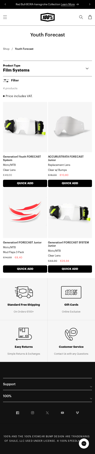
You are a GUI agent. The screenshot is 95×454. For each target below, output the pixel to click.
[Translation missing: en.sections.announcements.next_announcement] (90, 4)
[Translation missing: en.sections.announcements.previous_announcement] (5, 4)
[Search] (81, 17)
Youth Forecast (24, 49)
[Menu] (5, 17)
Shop (6, 49)
